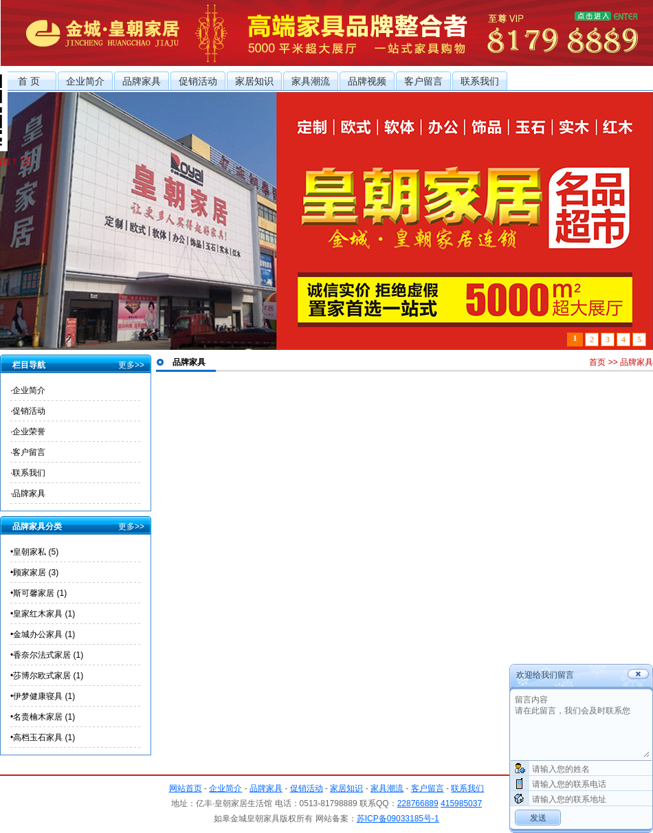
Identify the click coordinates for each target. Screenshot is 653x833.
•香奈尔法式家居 (46, 655)
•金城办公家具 (42, 634)
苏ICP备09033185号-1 (398, 818)
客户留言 (423, 81)
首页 (597, 362)
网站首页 (185, 788)
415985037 (461, 803)
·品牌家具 (27, 493)
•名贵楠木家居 (42, 717)
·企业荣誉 (27, 431)
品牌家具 (141, 81)
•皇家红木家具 (42, 614)
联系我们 (480, 81)
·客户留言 (27, 452)
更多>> (131, 365)
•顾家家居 (34, 572)
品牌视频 (367, 81)
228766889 (418, 803)
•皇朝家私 (34, 552)
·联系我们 (27, 473)
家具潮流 (310, 81)
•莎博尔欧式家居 (46, 675)
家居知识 (254, 81)
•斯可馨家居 (38, 593)
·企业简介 (27, 390)
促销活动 (198, 81)
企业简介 (85, 81)
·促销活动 (27, 411)
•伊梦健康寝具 (42, 696)
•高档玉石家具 (42, 737)
